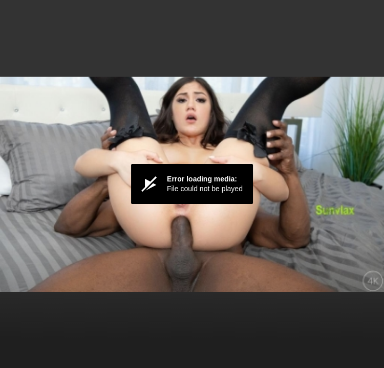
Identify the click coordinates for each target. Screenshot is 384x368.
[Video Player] (192, 184)
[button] (192, 183)
